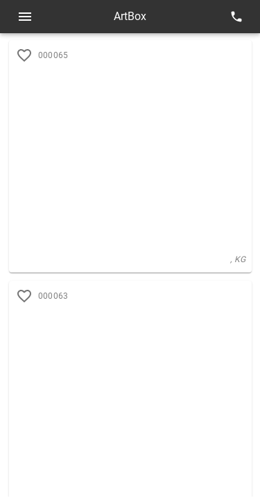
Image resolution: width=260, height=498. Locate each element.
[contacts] (236, 16)
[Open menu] (25, 16)
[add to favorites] (24, 296)
